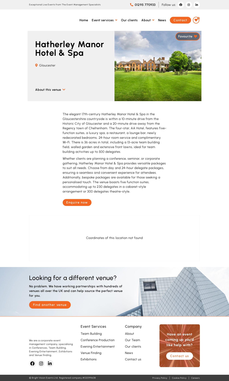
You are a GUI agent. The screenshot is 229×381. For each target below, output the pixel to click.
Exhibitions (89, 359)
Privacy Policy (159, 378)
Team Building (91, 333)
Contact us (133, 359)
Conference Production (98, 340)
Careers (195, 378)
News (129, 352)
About (129, 333)
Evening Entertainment (98, 346)
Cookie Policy (179, 378)
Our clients (133, 346)
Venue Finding (91, 352)
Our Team (132, 340)
